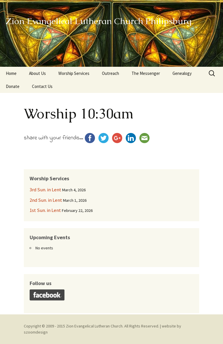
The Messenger (146, 73)
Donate (12, 86)
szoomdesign (36, 332)
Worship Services (73, 73)
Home (11, 73)
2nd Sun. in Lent (46, 200)
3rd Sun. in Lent (45, 189)
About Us (37, 73)
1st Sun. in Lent (45, 210)
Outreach (110, 73)
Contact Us (42, 86)
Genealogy (182, 73)
